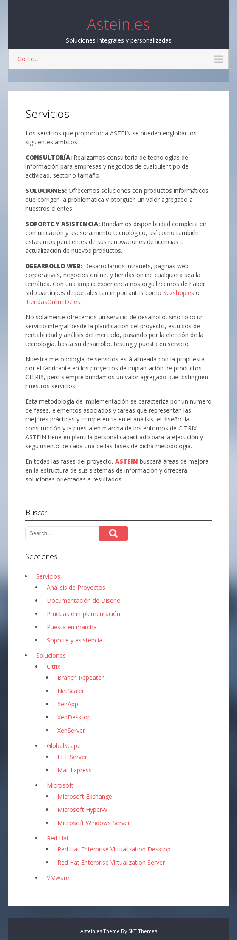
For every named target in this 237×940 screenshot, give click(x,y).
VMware (58, 878)
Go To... (28, 59)
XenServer (71, 730)
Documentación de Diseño (84, 600)
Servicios (48, 576)
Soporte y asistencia (74, 640)
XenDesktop (74, 717)
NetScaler (70, 691)
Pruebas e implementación (83, 614)
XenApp (67, 704)
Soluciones (51, 655)
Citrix (53, 666)
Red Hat (58, 838)
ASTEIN (126, 461)
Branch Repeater (80, 677)
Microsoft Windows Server (93, 823)
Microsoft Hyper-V (82, 809)
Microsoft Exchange (84, 796)
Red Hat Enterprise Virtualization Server (111, 862)
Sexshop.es (178, 293)
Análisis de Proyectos (76, 587)
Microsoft (60, 785)
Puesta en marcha (72, 627)
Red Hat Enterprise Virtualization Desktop (114, 849)
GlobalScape (64, 746)
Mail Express (74, 770)
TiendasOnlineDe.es (52, 302)
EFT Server (72, 757)
